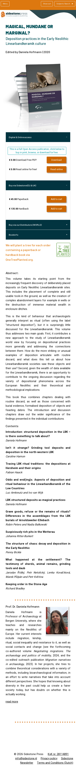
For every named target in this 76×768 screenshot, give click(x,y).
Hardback (19, 208)
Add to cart (56, 199)
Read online (56, 169)
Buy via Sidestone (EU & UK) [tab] (22, 185)
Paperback (18, 199)
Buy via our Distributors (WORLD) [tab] (25, 224)
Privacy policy (49, 758)
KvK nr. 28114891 (58, 754)
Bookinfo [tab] (13, 234)
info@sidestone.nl (26, 758)
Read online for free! (23, 169)
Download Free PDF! (23, 160)
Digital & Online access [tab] (20, 137)
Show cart (47, 3)
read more (12, 702)
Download (56, 160)
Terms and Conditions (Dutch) (55, 763)
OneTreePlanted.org (19, 259)
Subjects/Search (63, 3)
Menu (5, 3)
